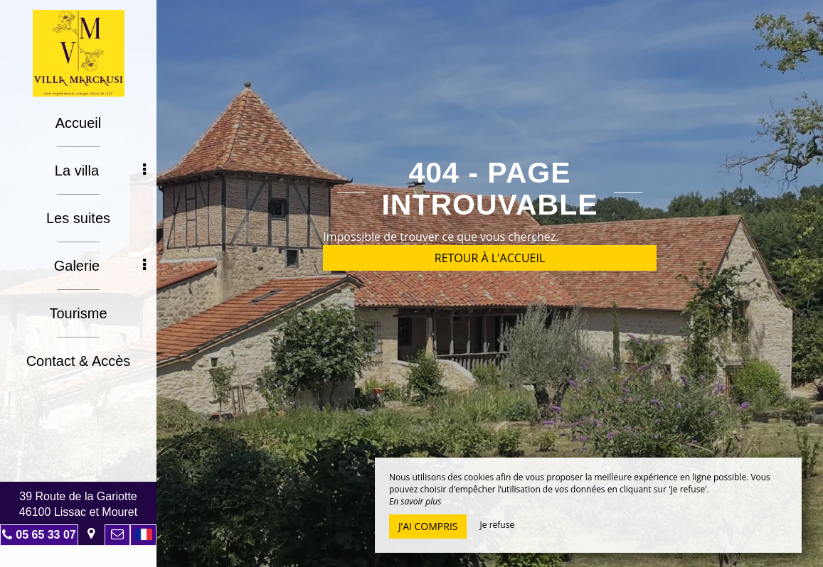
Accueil (78, 123)
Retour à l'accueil (490, 258)
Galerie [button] (100, 266)
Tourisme (78, 313)
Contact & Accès (78, 361)
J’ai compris (427, 526)
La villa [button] (100, 170)
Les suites (78, 218)
